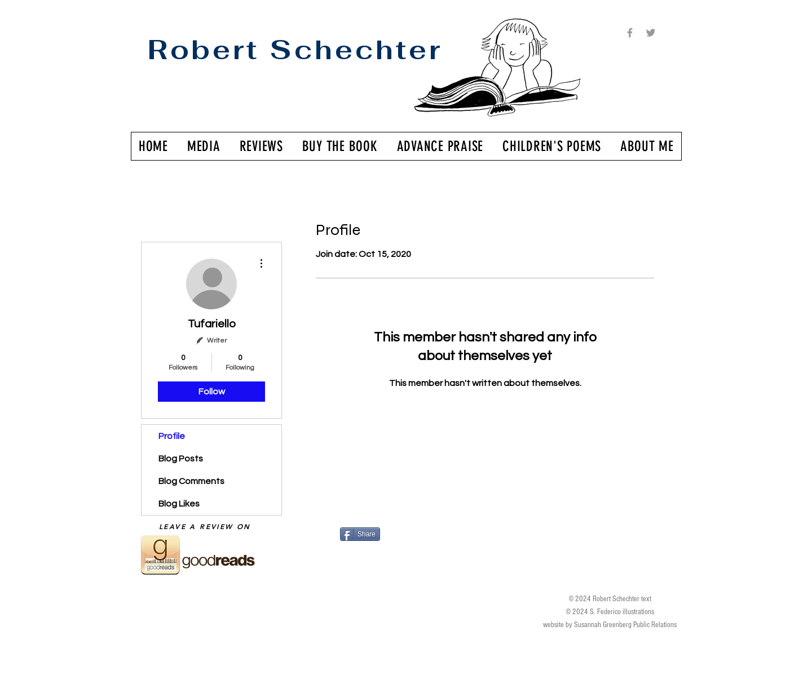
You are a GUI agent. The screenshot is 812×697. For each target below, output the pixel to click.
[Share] (360, 534)
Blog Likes (179, 503)
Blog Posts (180, 458)
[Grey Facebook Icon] (630, 32)
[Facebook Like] (409, 555)
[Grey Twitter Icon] (651, 32)
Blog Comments (191, 481)
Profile (171, 436)
